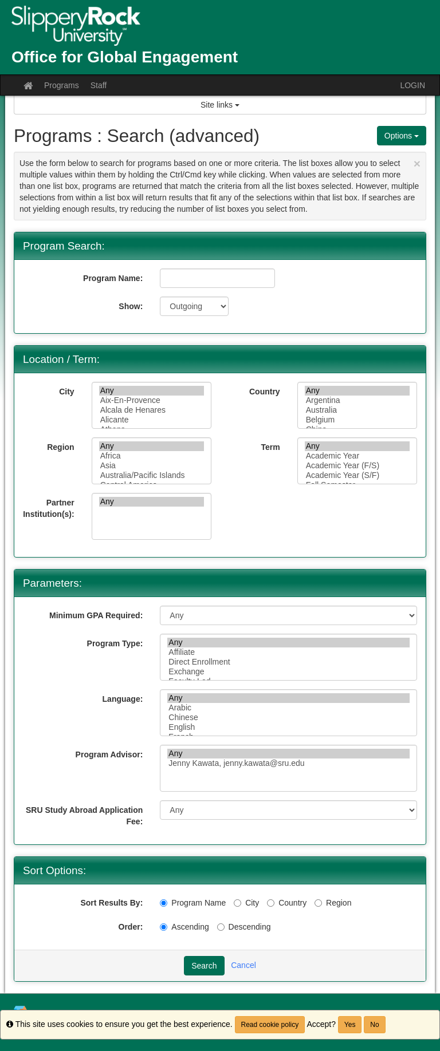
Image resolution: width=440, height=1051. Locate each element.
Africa (151, 456)
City (66, 391)
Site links (220, 104)
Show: (131, 306)
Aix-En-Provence (151, 400)
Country (264, 391)
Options (401, 135)
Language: (123, 699)
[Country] (270, 903)
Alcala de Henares (151, 410)
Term (270, 447)
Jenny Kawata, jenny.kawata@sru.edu (288, 763)
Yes (350, 1025)
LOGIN (412, 85)
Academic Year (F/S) (357, 466)
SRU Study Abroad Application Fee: (84, 815)
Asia (151, 466)
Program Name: (113, 278)
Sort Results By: (111, 902)
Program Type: (115, 643)
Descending (244, 926)
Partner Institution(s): (48, 508)
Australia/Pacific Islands (151, 475)
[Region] (318, 903)
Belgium (357, 420)
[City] (237, 903)
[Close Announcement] (417, 163)
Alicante (151, 420)
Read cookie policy (270, 1025)
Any (151, 391)
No (374, 1025)
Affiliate (288, 652)
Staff (99, 85)
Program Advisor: (109, 754)
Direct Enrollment (288, 662)
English (288, 727)
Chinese (288, 717)
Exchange (288, 672)
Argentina (357, 400)
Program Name (193, 902)
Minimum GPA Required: (96, 615)
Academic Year (357, 456)
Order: (131, 926)
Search (204, 965)
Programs (61, 85)
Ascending (184, 926)
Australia (357, 410)
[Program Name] (163, 903)
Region (60, 447)
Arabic (288, 708)
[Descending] (221, 927)
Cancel (243, 965)
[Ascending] (163, 927)
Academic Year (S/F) (357, 475)
